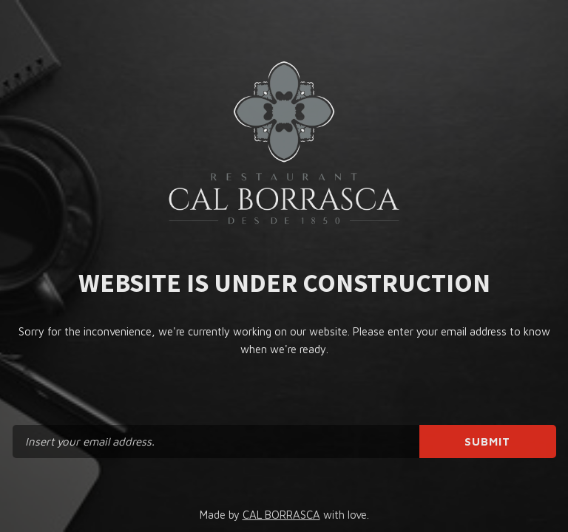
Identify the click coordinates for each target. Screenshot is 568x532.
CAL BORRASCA (281, 514)
